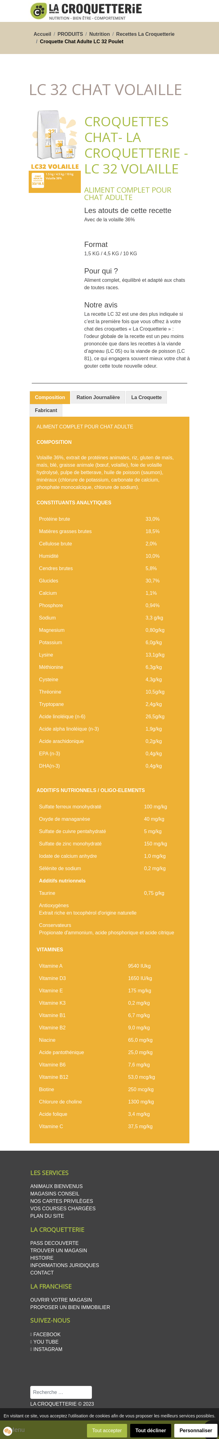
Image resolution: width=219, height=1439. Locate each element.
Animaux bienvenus (56, 1186)
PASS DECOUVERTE (54, 1243)
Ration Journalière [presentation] (98, 397)
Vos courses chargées (63, 1208)
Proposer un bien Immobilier (70, 1307)
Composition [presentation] (50, 397)
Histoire (41, 1258)
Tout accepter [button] (107, 1430)
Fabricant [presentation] (46, 410)
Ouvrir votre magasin (61, 1300)
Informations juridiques (64, 1265)
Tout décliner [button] (150, 1430)
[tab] (50, 397)
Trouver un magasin (58, 1250)
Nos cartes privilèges (61, 1201)
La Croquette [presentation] (146, 397)
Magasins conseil (54, 1193)
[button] (7, 1431)
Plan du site (47, 1216)
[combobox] (61, 1392)
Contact (42, 1272)
